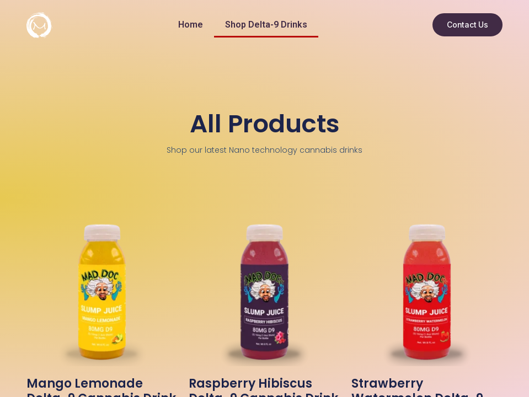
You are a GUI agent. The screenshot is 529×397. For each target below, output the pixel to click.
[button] (467, 24)
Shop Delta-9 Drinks (266, 24)
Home (190, 24)
